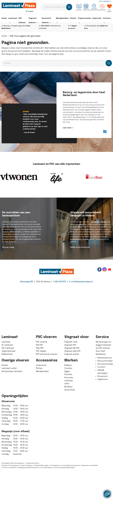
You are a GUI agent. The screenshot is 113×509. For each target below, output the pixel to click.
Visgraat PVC (70, 345)
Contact (107, 18)
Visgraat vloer (71, 342)
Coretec (68, 368)
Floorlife (68, 374)
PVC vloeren (21, 18)
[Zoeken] (69, 7)
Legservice (102, 379)
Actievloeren (102, 7)
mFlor (66, 384)
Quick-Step (69, 390)
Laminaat (12, 18)
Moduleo (68, 387)
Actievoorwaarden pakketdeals (64, 467)
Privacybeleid (13, 465)
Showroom (86, 7)
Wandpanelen (65, 18)
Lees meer (76, 128)
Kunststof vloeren (48, 18)
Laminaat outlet (9, 368)
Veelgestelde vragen (41, 465)
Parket (75, 18)
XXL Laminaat (8, 348)
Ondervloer (41, 365)
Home (4, 18)
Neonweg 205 (26, 282)
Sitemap (4, 465)
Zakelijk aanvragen (105, 1)
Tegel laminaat (9, 351)
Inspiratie (98, 18)
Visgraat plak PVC (72, 351)
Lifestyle (68, 380)
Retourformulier (105, 361)
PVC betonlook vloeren (46, 354)
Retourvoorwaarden (10, 467)
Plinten (39, 368)
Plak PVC (40, 348)
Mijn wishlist (109, 8)
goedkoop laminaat (99, 222)
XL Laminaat (7, 345)
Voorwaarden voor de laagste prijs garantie (65, 465)
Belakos (68, 365)
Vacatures (79, 7)
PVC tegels (41, 351)
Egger (67, 371)
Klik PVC (39, 345)
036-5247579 (60, 282)
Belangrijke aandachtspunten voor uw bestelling (35, 467)
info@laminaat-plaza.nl (82, 282)
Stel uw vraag (8, 247)
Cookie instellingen (26, 465)
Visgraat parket (71, 354)
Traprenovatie (86, 18)
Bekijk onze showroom (80, 247)
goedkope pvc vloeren (79, 239)
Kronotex (68, 377)
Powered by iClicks (32, 463)
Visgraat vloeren (32, 18)
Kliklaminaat (7, 354)
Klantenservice (94, 7)
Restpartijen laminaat (12, 371)
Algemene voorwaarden (89, 465)
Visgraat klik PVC (72, 348)
